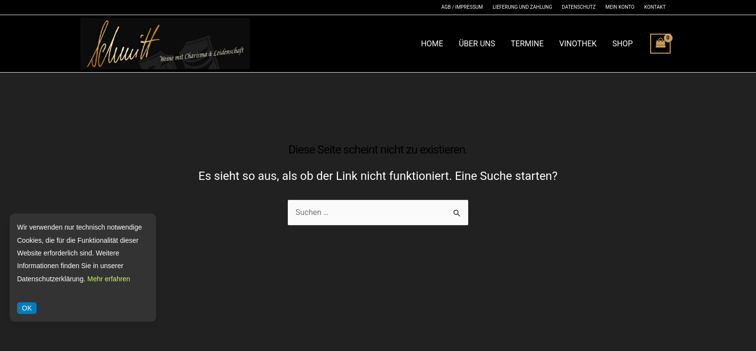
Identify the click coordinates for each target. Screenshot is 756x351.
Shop (622, 43)
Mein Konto (619, 7)
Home (432, 43)
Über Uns (477, 43)
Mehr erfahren (108, 279)
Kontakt (655, 7)
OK (27, 308)
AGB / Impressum (462, 7)
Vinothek (578, 43)
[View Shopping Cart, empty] (660, 44)
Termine (527, 43)
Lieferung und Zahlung (522, 7)
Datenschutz (579, 7)
